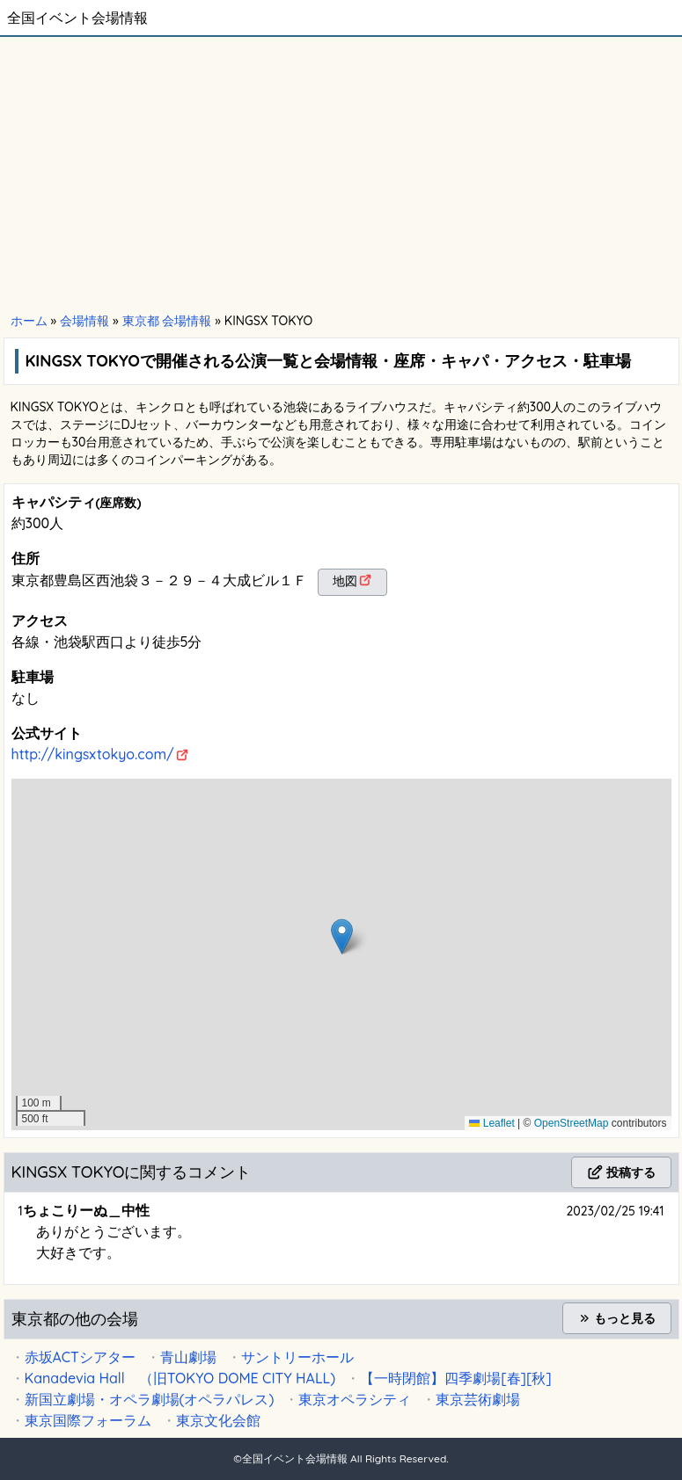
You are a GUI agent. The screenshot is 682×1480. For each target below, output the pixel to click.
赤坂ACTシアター (80, 1357)
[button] (342, 936)
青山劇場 (188, 1357)
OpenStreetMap (571, 1123)
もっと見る (616, 1318)
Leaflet (491, 1123)
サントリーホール (297, 1357)
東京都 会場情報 (167, 321)
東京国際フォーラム (88, 1420)
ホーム (29, 321)
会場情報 (84, 321)
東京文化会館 (218, 1420)
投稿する (621, 1172)
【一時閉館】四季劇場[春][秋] (456, 1378)
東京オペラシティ (354, 1399)
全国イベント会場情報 (77, 17)
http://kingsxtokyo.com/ (92, 754)
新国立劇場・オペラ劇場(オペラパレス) (150, 1399)
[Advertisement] (341, 176)
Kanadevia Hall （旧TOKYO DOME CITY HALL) (180, 1378)
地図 (345, 581)
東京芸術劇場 (478, 1399)
